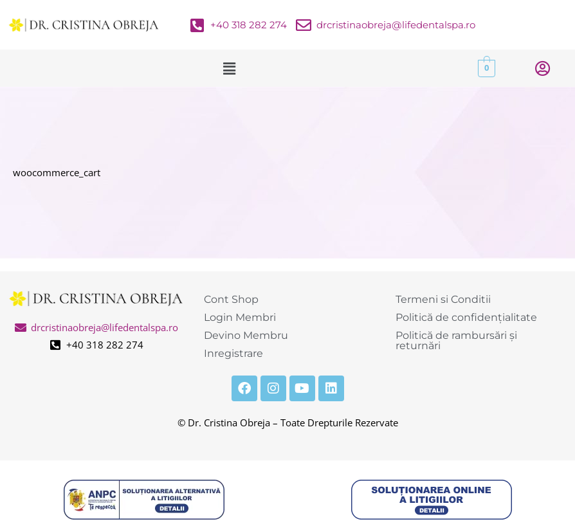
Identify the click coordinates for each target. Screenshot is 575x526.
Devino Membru (246, 335)
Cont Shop (231, 299)
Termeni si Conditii (443, 299)
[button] (229, 68)
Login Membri (240, 317)
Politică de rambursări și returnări (456, 340)
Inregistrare (233, 353)
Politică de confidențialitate (466, 317)
